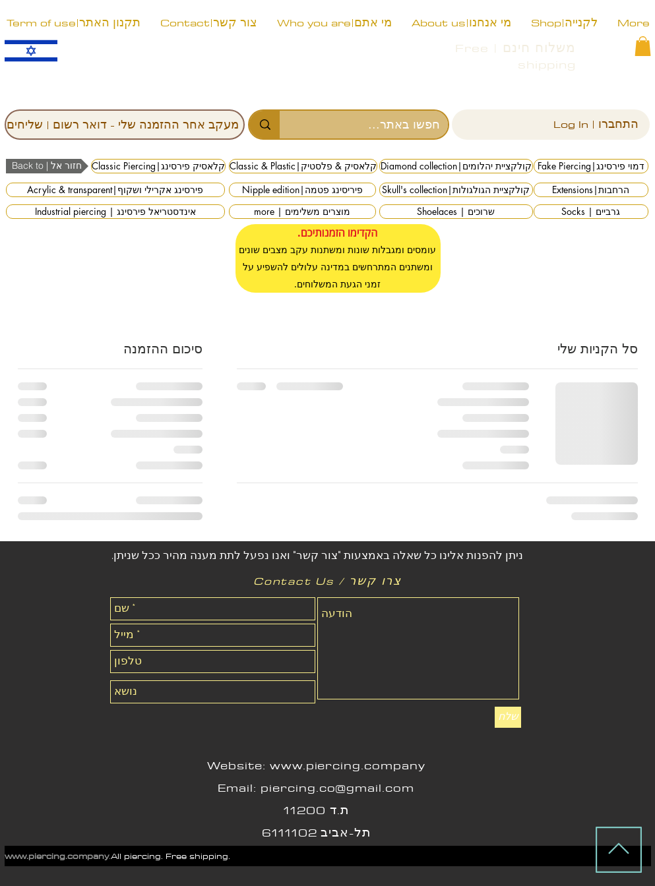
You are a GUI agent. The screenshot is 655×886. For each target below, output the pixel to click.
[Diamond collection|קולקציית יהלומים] (456, 166)
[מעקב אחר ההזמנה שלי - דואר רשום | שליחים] (125, 124)
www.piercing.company (347, 765)
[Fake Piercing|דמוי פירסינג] (591, 166)
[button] (643, 46)
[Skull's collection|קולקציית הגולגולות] (456, 190)
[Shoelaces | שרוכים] (456, 211)
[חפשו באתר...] (373, 124)
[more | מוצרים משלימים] (302, 211)
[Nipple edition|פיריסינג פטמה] (302, 190)
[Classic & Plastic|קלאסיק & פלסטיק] (303, 166)
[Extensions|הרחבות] (591, 190)
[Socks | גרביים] (591, 211)
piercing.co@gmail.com (337, 788)
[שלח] (508, 717)
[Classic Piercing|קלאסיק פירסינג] (158, 166)
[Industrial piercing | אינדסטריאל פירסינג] (115, 211)
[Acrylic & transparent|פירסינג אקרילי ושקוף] (115, 190)
